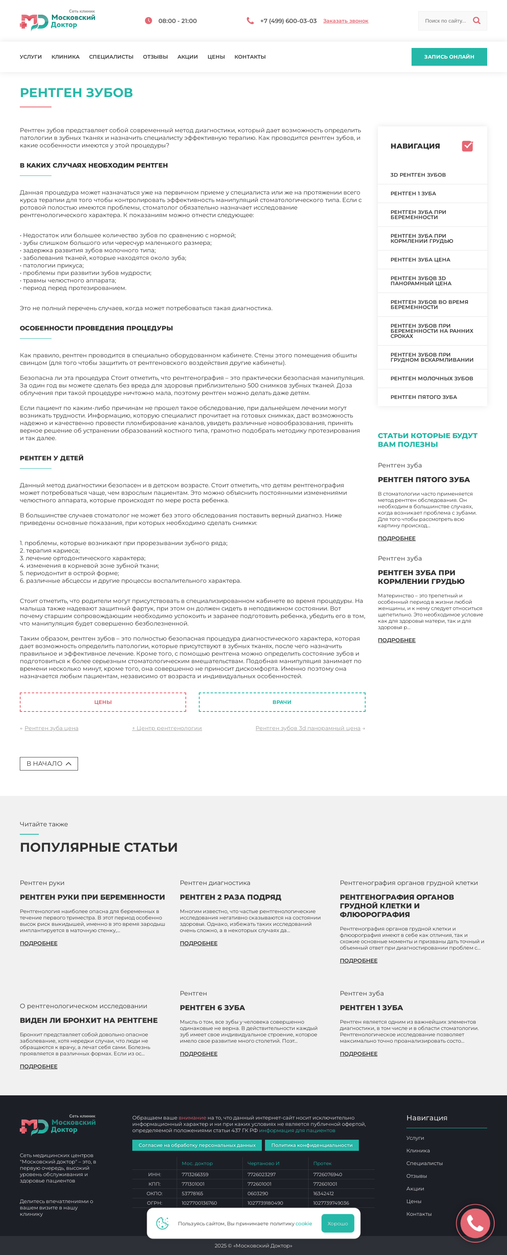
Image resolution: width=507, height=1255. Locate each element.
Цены (216, 56)
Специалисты (111, 56)
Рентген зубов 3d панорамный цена (307, 728)
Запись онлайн (449, 56)
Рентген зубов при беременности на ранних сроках (432, 330)
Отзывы (155, 56)
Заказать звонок (345, 20)
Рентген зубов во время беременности (430, 304)
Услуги (31, 56)
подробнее (397, 538)
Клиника (65, 56)
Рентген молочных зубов (432, 378)
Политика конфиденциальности (312, 1145)
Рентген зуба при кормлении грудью (422, 238)
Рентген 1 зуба (413, 193)
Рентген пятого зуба (424, 397)
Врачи (282, 702)
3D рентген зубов (418, 175)
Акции (187, 56)
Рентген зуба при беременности (418, 214)
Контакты (250, 56)
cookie (305, 1223)
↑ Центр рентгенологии (167, 728)
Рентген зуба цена (51, 728)
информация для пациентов (297, 1130)
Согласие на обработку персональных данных (197, 1145)
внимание (192, 1117)
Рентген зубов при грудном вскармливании (432, 357)
